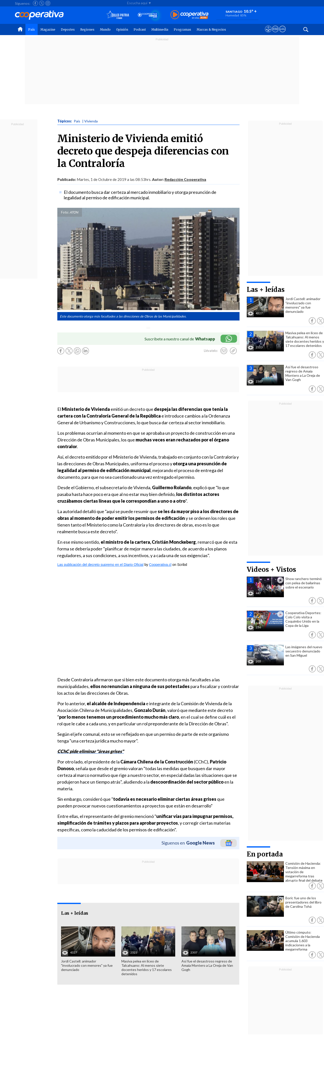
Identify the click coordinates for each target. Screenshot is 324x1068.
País (31, 29)
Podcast (140, 29)
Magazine (47, 29)
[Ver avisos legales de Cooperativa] (268, 33)
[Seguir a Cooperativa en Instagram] (47, 3)
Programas (182, 29)
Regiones (87, 29)
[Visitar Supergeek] (282, 33)
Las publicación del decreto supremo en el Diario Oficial (100, 565)
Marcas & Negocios (211, 29)
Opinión (122, 29)
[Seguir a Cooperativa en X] (41, 3)
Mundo (105, 29)
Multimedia (159, 29)
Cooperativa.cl (160, 565)
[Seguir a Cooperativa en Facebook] (35, 3)
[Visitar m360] (275, 33)
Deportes (68, 29)
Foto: (65, 212)
